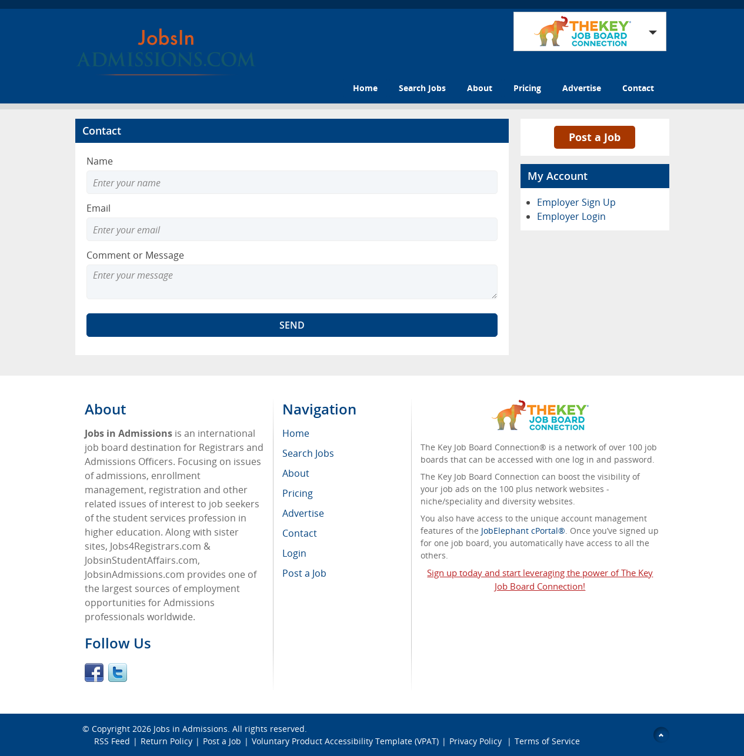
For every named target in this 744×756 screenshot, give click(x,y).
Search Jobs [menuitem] (308, 453)
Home (365, 87)
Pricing (527, 87)
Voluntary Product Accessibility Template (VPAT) (345, 741)
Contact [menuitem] (299, 533)
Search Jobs (422, 87)
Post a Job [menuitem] (304, 573)
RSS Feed (112, 741)
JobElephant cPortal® (523, 530)
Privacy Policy (476, 741)
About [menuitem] (295, 473)
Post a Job (594, 137)
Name (99, 161)
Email (98, 208)
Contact (638, 87)
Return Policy (166, 741)
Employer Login (571, 216)
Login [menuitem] (294, 553)
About (479, 87)
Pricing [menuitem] (297, 493)
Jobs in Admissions (191, 728)
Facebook (94, 672)
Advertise (581, 87)
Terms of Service (547, 741)
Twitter (117, 672)
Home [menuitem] (295, 433)
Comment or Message (135, 255)
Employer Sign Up (576, 202)
